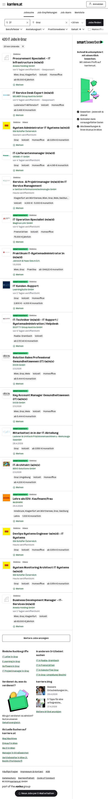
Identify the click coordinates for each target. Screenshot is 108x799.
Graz (23, 39)
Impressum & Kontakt (31, 771)
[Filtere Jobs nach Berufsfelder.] (16, 30)
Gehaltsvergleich (11, 722)
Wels (56, 198)
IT (9, 39)
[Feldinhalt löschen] (27, 22)
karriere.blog (44, 681)
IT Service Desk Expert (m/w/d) (33, 92)
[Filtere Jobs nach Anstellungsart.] (37, 30)
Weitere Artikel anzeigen (48, 711)
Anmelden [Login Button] (96, 4)
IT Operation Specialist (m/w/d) (33, 219)
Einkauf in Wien (9, 743)
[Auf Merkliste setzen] (18, 84)
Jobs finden (94, 22)
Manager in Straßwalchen (15, 752)
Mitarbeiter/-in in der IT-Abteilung (35, 433)
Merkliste (79, 12)
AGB (48, 771)
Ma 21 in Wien (8, 748)
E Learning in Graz (11, 661)
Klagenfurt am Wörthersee (28, 198)
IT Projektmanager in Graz (15, 671)
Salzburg (63, 511)
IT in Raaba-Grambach (47, 660)
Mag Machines (9, 738)
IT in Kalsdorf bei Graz (47, 670)
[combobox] (17, 22)
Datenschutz (9, 778)
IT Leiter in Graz (10, 656)
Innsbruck (19, 511)
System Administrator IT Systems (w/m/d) (41, 127)
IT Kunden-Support (26, 286)
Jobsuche (29, 12)
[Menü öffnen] (4, 4)
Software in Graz (11, 666)
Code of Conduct (46, 778)
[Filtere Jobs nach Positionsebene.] (59, 30)
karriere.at (9, 733)
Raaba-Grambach (23, 336)
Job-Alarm (65, 12)
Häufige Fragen (10, 771)
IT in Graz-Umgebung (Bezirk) (51, 674)
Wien (16, 74)
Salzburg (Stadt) (67, 198)
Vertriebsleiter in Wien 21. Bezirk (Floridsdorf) (15, 759)
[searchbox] (17, 22)
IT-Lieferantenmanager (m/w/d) (34, 153)
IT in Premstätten (45, 665)
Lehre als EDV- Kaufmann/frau (33, 498)
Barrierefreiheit (26, 778)
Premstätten (21, 231)
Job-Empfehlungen (47, 12)
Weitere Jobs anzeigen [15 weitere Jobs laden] (36, 638)
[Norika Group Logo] (16, 787)
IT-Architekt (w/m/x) (26, 465)
